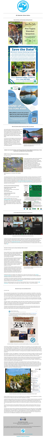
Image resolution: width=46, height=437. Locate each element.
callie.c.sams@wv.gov (7, 199)
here (7, 243)
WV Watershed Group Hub (16, 241)
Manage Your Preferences (25, 436)
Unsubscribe (18, 436)
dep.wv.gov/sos (20, 280)
